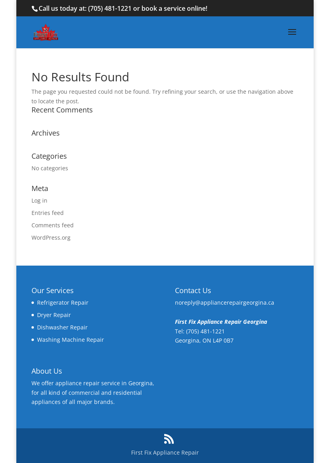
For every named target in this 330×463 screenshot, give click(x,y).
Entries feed (47, 213)
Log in (39, 200)
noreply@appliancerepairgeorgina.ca (224, 302)
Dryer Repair (54, 315)
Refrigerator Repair (62, 302)
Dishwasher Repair (62, 327)
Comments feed (52, 225)
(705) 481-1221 (110, 8)
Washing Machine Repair (70, 339)
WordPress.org (51, 237)
